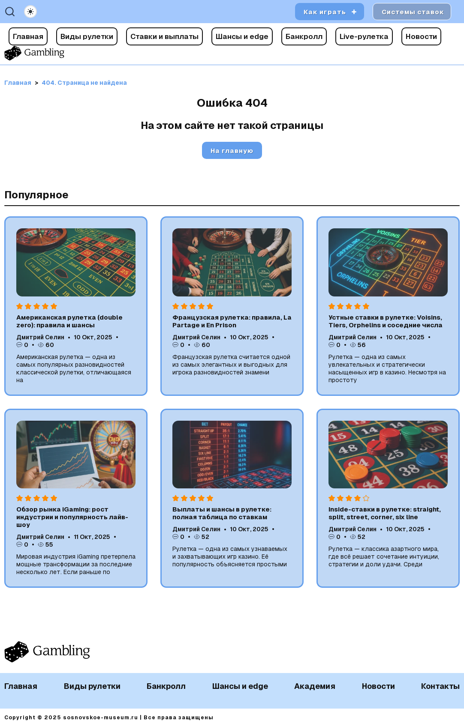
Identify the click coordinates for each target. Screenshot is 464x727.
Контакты (440, 686)
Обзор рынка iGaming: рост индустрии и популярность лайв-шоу (72, 517)
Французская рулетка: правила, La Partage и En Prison (232, 321)
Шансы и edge (242, 36)
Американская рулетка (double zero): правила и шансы (69, 321)
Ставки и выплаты (164, 36)
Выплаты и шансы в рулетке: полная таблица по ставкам (221, 513)
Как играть (325, 12)
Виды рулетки (86, 36)
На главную (232, 151)
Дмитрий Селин (40, 337)
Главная (28, 36)
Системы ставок (413, 12)
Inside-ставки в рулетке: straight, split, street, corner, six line (384, 513)
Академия (314, 686)
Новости (421, 36)
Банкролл (304, 36)
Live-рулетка (364, 36)
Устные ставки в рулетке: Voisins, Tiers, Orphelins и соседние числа (385, 321)
